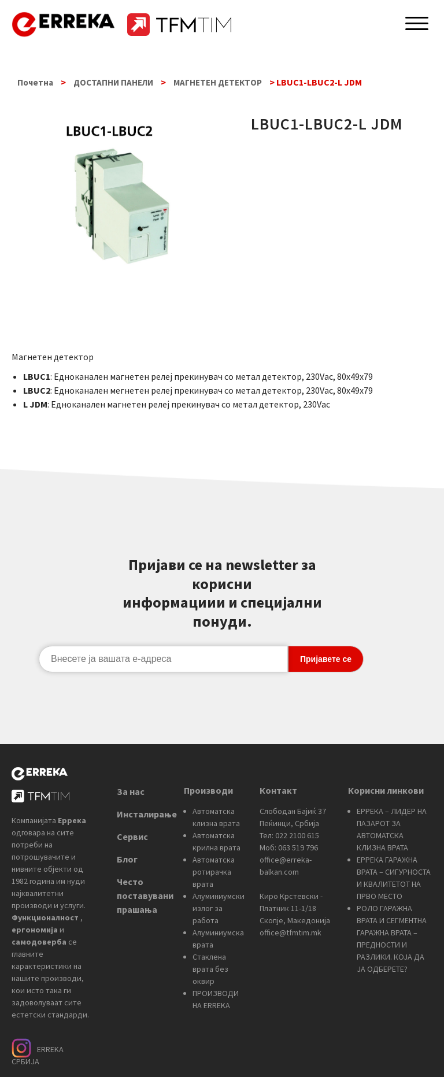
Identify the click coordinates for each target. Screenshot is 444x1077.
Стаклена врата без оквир (210, 969)
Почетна (35, 82)
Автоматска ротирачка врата (214, 871)
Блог (127, 859)
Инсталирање (147, 814)
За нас (131, 791)
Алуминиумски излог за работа (219, 908)
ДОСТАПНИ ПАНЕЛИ (113, 82)
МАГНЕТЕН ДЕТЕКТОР (217, 82)
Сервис (132, 836)
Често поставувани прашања (145, 895)
